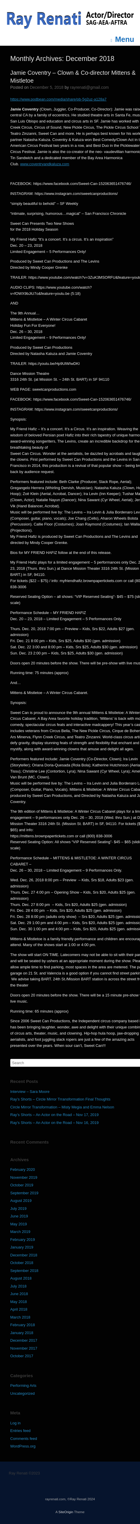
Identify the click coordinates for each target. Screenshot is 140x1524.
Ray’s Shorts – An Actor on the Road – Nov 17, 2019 (54, 1115)
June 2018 (19, 1294)
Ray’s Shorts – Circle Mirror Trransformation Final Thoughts (60, 1099)
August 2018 (21, 1278)
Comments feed (23, 1438)
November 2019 (23, 1177)
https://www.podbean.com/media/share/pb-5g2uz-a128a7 (58, 99)
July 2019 (18, 1208)
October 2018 (21, 1263)
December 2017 (23, 1340)
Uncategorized (22, 1393)
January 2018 (21, 1333)
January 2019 (21, 1247)
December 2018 (23, 1255)
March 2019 (20, 1231)
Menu (122, 39)
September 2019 (24, 1193)
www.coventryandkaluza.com (44, 164)
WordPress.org (22, 1446)
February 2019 (22, 1239)
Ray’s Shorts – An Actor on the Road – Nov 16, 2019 (54, 1122)
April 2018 (18, 1309)
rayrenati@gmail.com (89, 87)
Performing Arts (23, 1385)
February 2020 (22, 1169)
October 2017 (21, 1356)
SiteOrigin (65, 1512)
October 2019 (21, 1185)
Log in (15, 1423)
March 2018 (20, 1317)
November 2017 (23, 1348)
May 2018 (18, 1302)
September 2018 (24, 1270)
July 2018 (18, 1286)
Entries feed (20, 1430)
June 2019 (19, 1216)
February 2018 (22, 1325)
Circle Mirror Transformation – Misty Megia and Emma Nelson (62, 1107)
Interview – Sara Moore (29, 1091)
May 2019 (18, 1224)
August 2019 (21, 1200)
